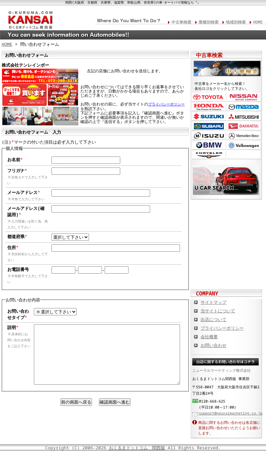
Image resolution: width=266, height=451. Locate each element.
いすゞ (209, 136)
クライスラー (209, 155)
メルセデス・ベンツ (244, 136)
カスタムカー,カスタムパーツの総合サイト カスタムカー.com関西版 (226, 211)
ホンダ (209, 107)
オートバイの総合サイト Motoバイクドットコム (226, 254)
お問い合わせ (213, 345)
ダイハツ (244, 126)
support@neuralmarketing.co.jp (230, 413)
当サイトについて (218, 311)
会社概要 (209, 337)
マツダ (244, 107)
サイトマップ (213, 302)
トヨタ (209, 97)
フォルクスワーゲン (244, 145)
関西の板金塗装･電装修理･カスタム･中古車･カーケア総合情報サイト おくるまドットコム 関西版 (30, 19)
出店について (213, 319)
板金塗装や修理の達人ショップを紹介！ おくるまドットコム (226, 276)
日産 (244, 97)
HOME (258, 22)
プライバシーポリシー (166, 103)
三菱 (244, 116)
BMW (209, 145)
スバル (209, 126)
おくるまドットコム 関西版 (137, 448)
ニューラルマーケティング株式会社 (221, 370)
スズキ (209, 116)
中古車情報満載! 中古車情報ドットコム (226, 233)
